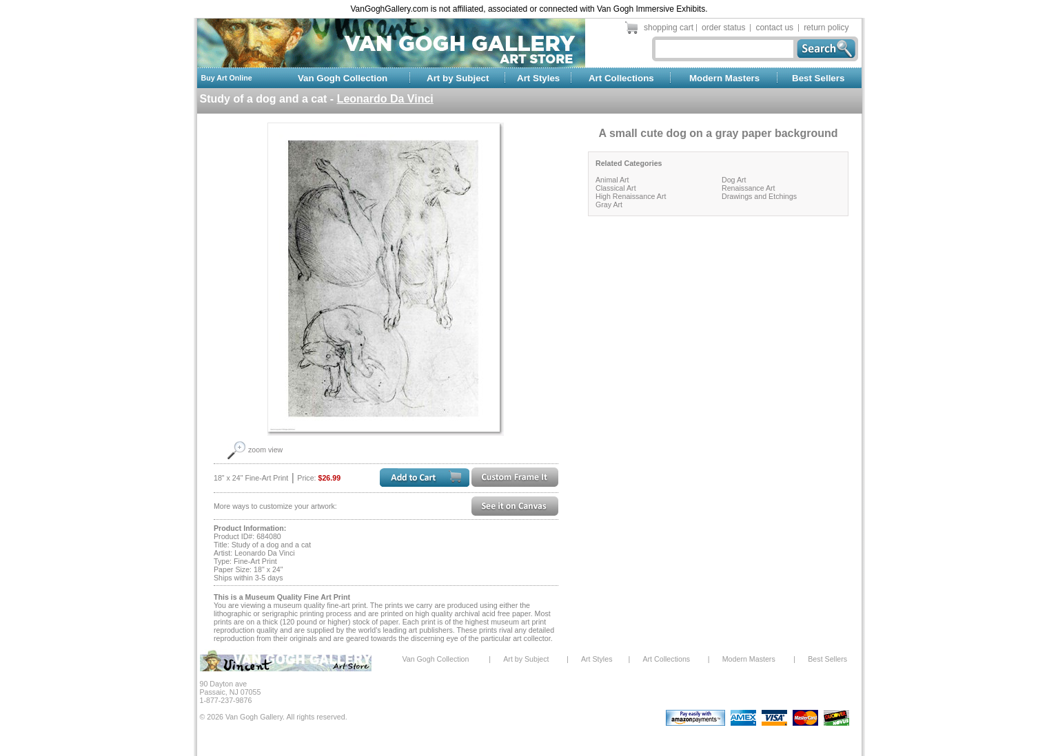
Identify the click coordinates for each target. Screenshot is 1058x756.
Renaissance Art (748, 188)
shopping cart (668, 27)
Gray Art (609, 204)
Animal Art (612, 180)
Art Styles (538, 78)
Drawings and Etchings (759, 196)
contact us (774, 27)
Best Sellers (818, 78)
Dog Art (734, 180)
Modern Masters (724, 78)
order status (723, 27)
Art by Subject (458, 78)
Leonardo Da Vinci (385, 99)
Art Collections (621, 78)
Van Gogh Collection (342, 78)
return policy (826, 27)
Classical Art (616, 188)
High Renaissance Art (631, 196)
